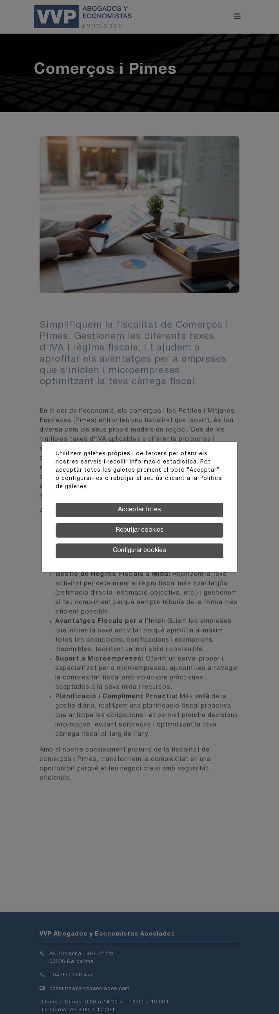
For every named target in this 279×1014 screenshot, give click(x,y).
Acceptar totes (139, 509)
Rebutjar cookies (140, 530)
